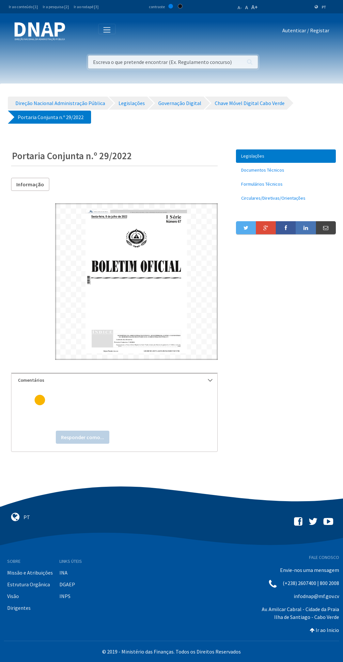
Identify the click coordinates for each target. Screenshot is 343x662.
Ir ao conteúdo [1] (23, 6)
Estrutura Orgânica (28, 584)
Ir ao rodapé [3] (86, 6)
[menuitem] (286, 156)
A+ (254, 7)
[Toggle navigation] (74, 31)
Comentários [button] (115, 380)
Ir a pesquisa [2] (56, 6)
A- (240, 7)
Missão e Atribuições (30, 572)
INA (63, 572)
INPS (64, 596)
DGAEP (67, 584)
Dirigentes (19, 608)
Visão (13, 596)
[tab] (114, 380)
